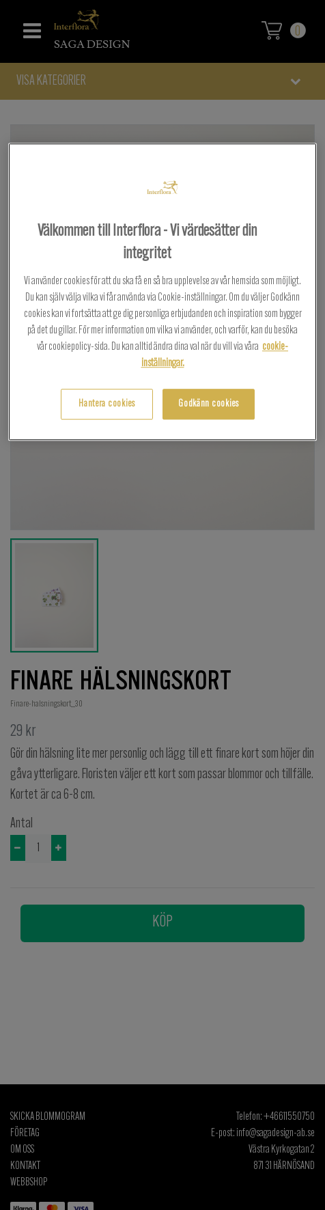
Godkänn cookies (208, 404)
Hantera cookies (107, 404)
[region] (162, 292)
